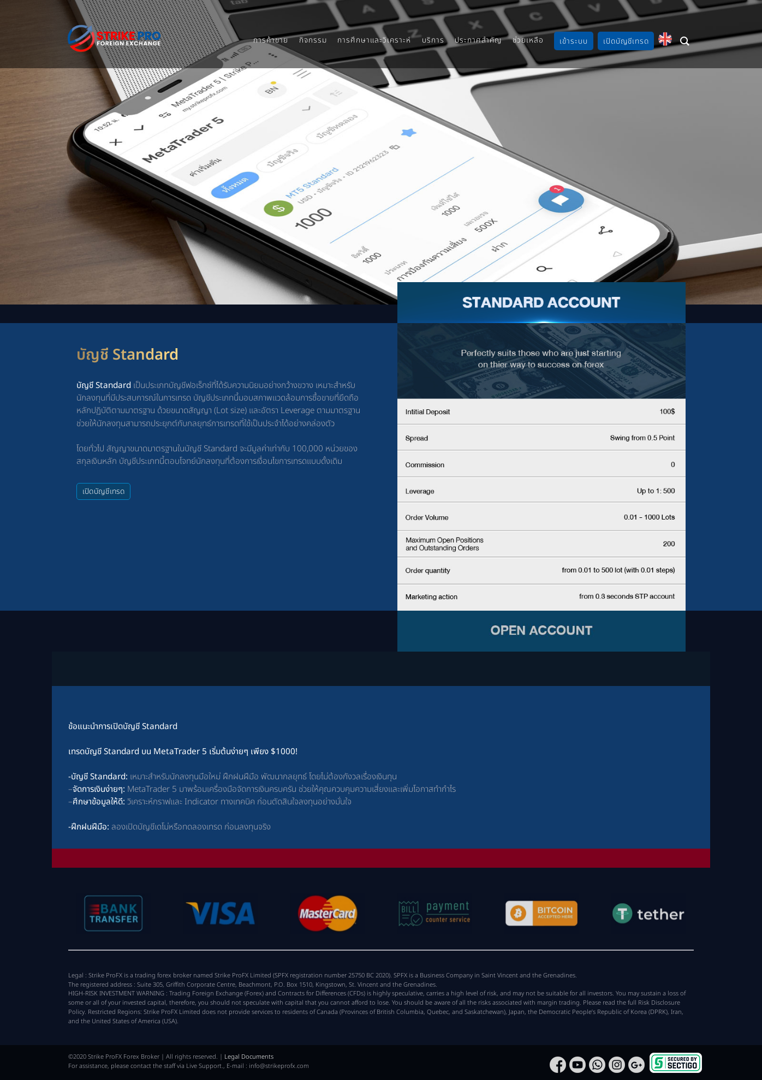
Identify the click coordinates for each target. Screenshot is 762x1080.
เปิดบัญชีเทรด (103, 491)
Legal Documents (248, 1056)
